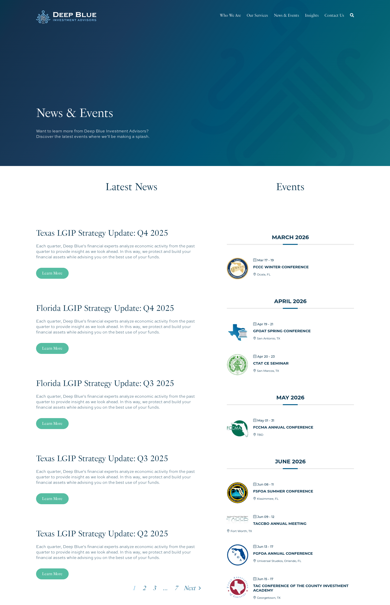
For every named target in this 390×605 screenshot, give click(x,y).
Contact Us (334, 15)
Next (190, 588)
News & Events (286, 15)
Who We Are (230, 15)
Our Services (257, 15)
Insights (312, 15)
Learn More (52, 273)
